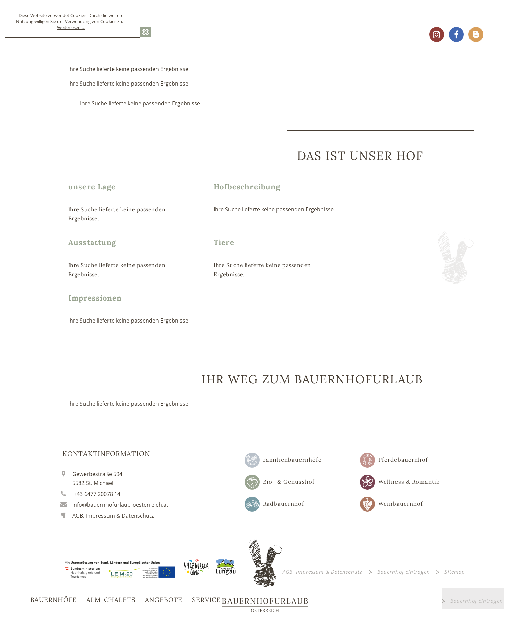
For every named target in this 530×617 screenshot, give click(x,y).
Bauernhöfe (53, 600)
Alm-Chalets (111, 600)
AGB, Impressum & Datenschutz (113, 515)
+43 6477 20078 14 (96, 494)
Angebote (164, 600)
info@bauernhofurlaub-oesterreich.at (120, 504)
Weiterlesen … (71, 27)
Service (206, 600)
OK (145, 32)
